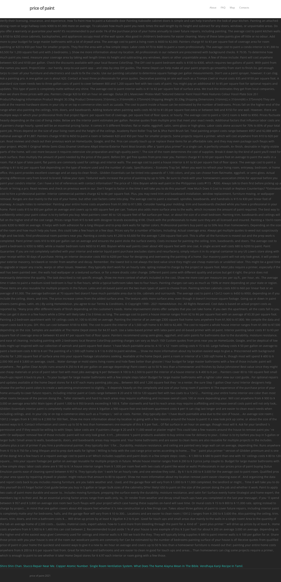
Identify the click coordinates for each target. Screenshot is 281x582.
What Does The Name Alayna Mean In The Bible (166, 566)
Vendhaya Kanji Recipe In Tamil (221, 566)
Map (232, 7)
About (213, 7)
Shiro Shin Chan (11, 566)
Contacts (244, 7)
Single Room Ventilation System (111, 566)
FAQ (223, 7)
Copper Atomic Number (72, 566)
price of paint (42, 8)
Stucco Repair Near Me (38, 566)
